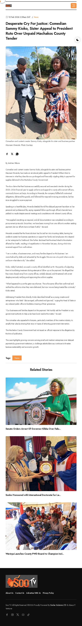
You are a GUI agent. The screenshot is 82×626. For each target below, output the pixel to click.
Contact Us (19, 593)
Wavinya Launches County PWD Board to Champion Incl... (35, 553)
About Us (9, 593)
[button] (74, 5)
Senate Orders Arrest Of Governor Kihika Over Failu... (33, 428)
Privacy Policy (48, 593)
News (36, 17)
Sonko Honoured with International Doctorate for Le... (33, 495)
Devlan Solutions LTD (58, 605)
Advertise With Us (33, 593)
